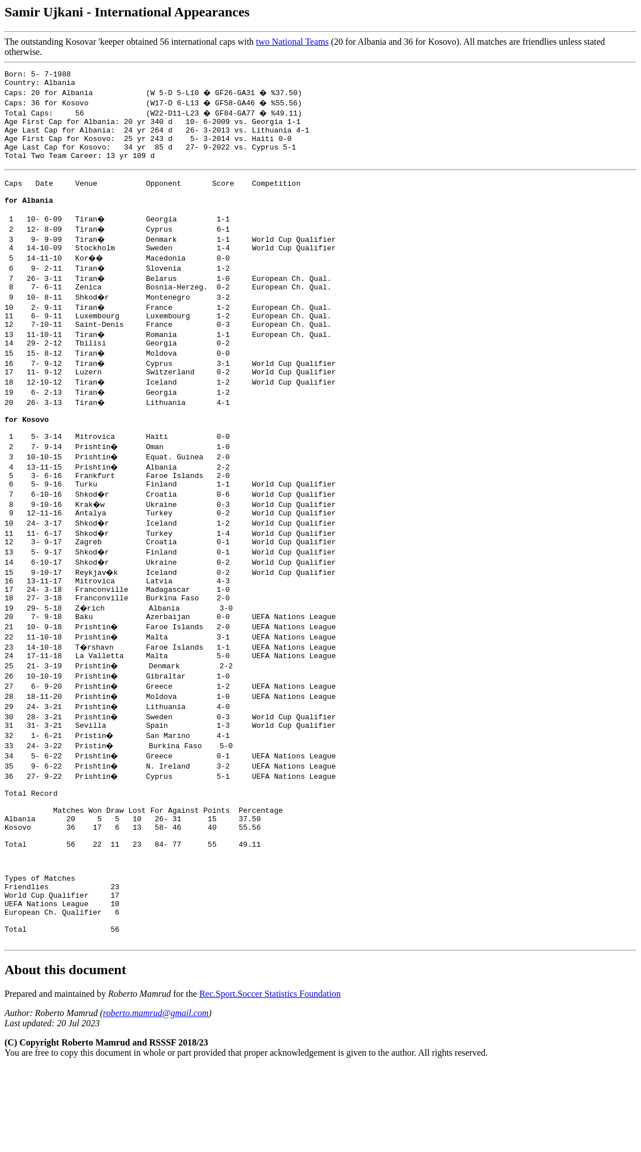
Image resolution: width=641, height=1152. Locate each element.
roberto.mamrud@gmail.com (156, 1098)
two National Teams (292, 41)
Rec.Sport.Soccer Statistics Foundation (270, 1078)
